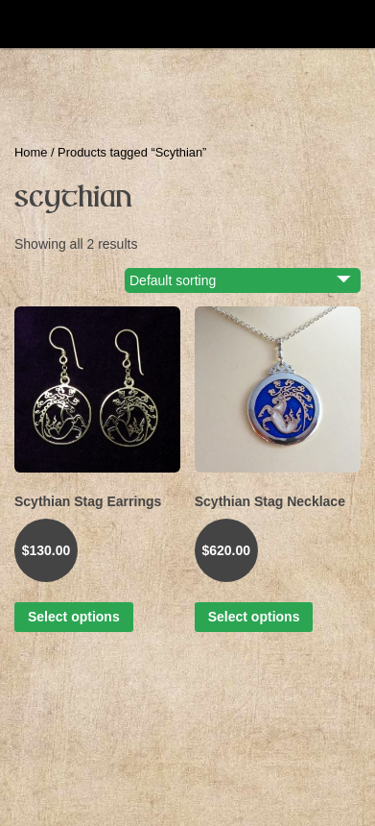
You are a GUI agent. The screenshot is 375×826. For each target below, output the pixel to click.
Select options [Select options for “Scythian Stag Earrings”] (74, 616)
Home (30, 152)
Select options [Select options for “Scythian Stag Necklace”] (254, 616)
